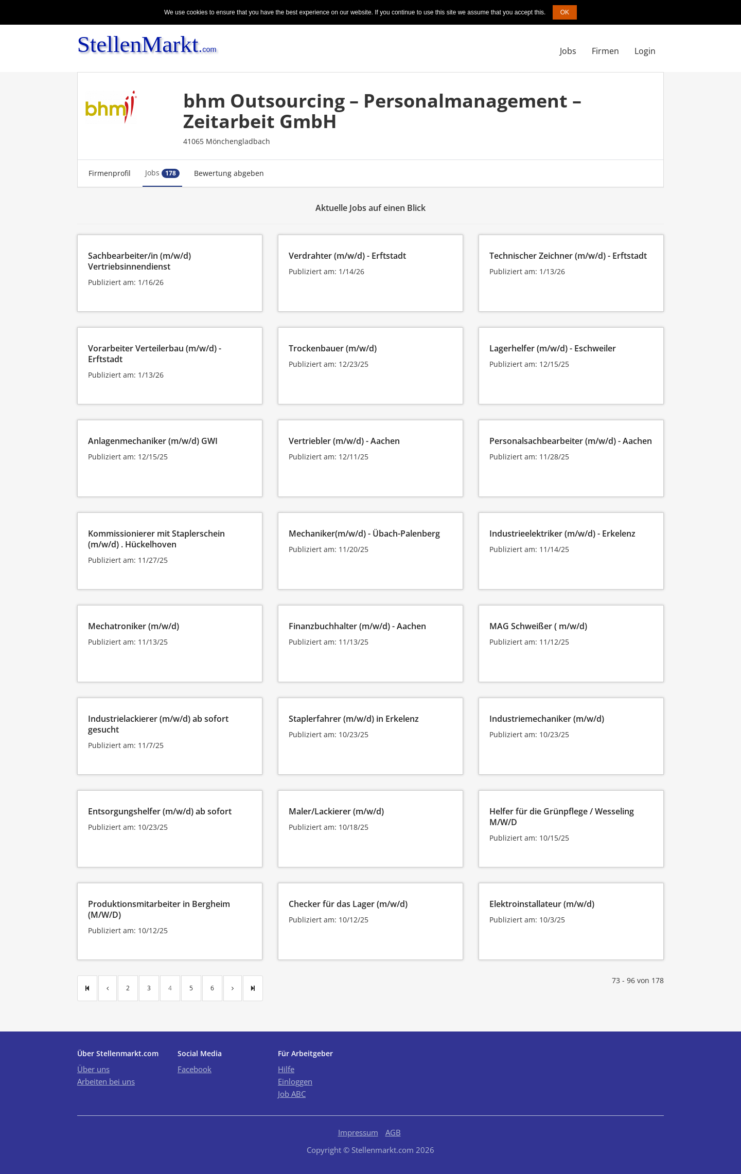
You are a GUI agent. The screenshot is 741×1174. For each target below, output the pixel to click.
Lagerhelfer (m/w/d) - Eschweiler (552, 348)
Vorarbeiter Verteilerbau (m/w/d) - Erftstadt (154, 354)
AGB (393, 1132)
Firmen (605, 51)
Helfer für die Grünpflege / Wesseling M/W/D (561, 817)
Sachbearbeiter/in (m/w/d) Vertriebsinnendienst (139, 261)
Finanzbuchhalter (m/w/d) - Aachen (357, 626)
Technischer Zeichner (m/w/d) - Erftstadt (568, 255)
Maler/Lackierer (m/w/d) (336, 811)
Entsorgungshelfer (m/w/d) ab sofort (160, 811)
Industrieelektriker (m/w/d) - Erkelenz (562, 533)
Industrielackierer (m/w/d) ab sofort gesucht (158, 724)
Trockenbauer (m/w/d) (333, 348)
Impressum (358, 1132)
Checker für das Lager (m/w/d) (348, 904)
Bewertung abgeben (229, 173)
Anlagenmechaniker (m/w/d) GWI (153, 441)
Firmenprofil (110, 173)
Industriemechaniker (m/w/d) (546, 718)
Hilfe (286, 1069)
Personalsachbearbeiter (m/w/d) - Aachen (570, 441)
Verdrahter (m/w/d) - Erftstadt (347, 255)
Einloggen (295, 1081)
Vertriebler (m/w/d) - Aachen (344, 441)
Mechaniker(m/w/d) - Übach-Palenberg (364, 533)
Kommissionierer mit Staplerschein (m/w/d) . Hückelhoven (156, 539)
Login (645, 51)
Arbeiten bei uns (106, 1081)
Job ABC (292, 1094)
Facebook (194, 1069)
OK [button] (564, 12)
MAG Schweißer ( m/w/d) (538, 626)
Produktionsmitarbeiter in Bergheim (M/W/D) (159, 909)
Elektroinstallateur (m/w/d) (541, 904)
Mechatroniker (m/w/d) (133, 626)
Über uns (93, 1069)
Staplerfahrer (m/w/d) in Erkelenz (354, 718)
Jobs (568, 51)
